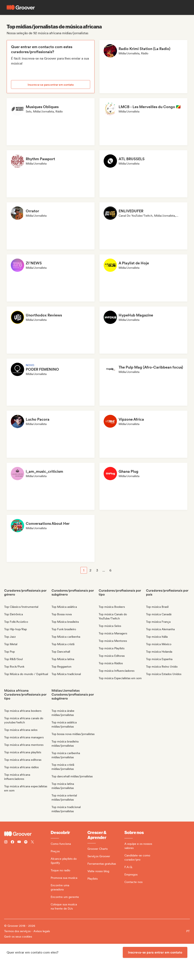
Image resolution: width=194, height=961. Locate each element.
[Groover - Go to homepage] (27, 834)
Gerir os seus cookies (18, 936)
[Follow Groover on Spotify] (25, 842)
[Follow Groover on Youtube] (19, 842)
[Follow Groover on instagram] (5, 842)
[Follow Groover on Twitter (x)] (32, 842)
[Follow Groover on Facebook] (12, 842)
